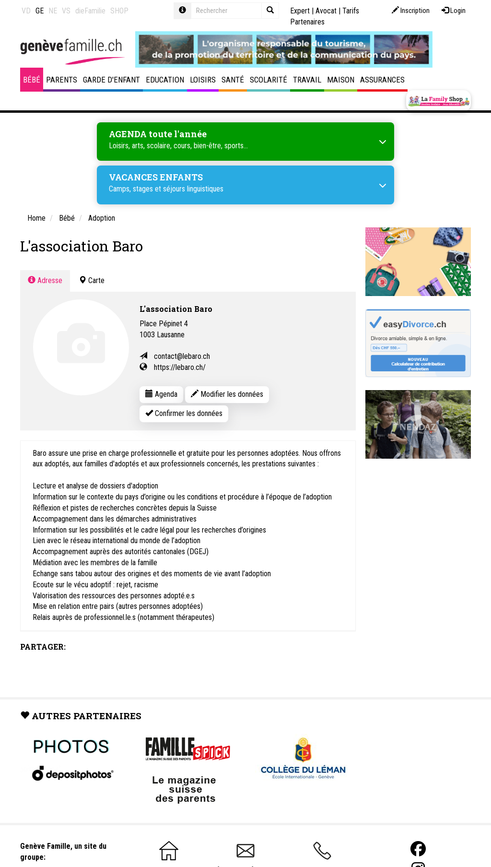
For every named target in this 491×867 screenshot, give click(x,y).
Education (165, 79)
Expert (300, 10)
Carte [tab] (92, 280)
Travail (307, 79)
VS (66, 10)
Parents (61, 79)
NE (52, 10)
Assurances (382, 79)
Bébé (31, 79)
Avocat (326, 10)
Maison (340, 79)
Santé (233, 79)
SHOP (119, 10)
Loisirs (203, 79)
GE (39, 10)
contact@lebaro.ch (182, 356)
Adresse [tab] (45, 280)
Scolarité (268, 79)
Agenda (161, 394)
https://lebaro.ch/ (180, 367)
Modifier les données (227, 394)
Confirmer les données (183, 413)
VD (26, 10)
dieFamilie (90, 10)
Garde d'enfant (111, 79)
